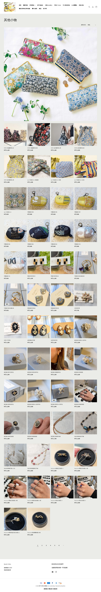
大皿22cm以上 (48, 5)
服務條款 (46, 588)
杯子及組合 (40, 5)
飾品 (40, 8)
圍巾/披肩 (34, 8)
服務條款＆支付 (8, 567)
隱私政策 (51, 588)
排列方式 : (83, 25)
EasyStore (63, 586)
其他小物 (81, 5)
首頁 (20, 5)
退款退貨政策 (7, 570)
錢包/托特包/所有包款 (24, 8)
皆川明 (45, 8)
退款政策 (55, 588)
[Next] (63, 545)
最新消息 (25, 5)
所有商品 (32, 5)
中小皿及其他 (66, 5)
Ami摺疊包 (74, 5)
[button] (89, 7)
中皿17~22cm (57, 5)
